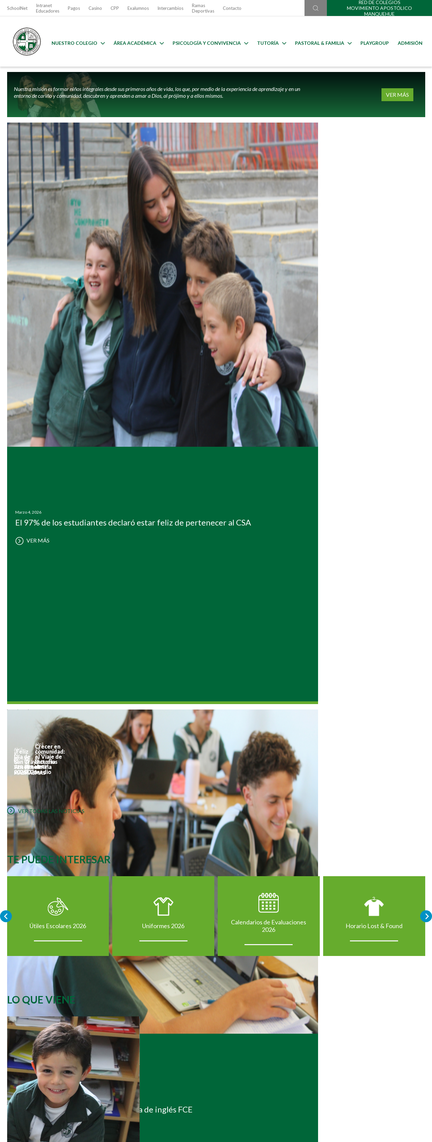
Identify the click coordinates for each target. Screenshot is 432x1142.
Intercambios (170, 8)
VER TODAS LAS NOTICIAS (45, 395)
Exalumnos (138, 8)
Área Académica (137, 41)
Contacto (232, 8)
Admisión (408, 41)
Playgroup (373, 41)
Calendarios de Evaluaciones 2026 (268, 520)
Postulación (72, 913)
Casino (95, 8)
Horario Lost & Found (374, 520)
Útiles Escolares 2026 (58, 520)
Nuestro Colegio (76, 41)
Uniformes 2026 (163, 520)
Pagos (74, 8)
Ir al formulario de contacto (127, 1105)
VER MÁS (404, 94)
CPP (115, 8)
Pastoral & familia (321, 41)
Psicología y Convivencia (209, 41)
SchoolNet (17, 8)
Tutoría (269, 41)
